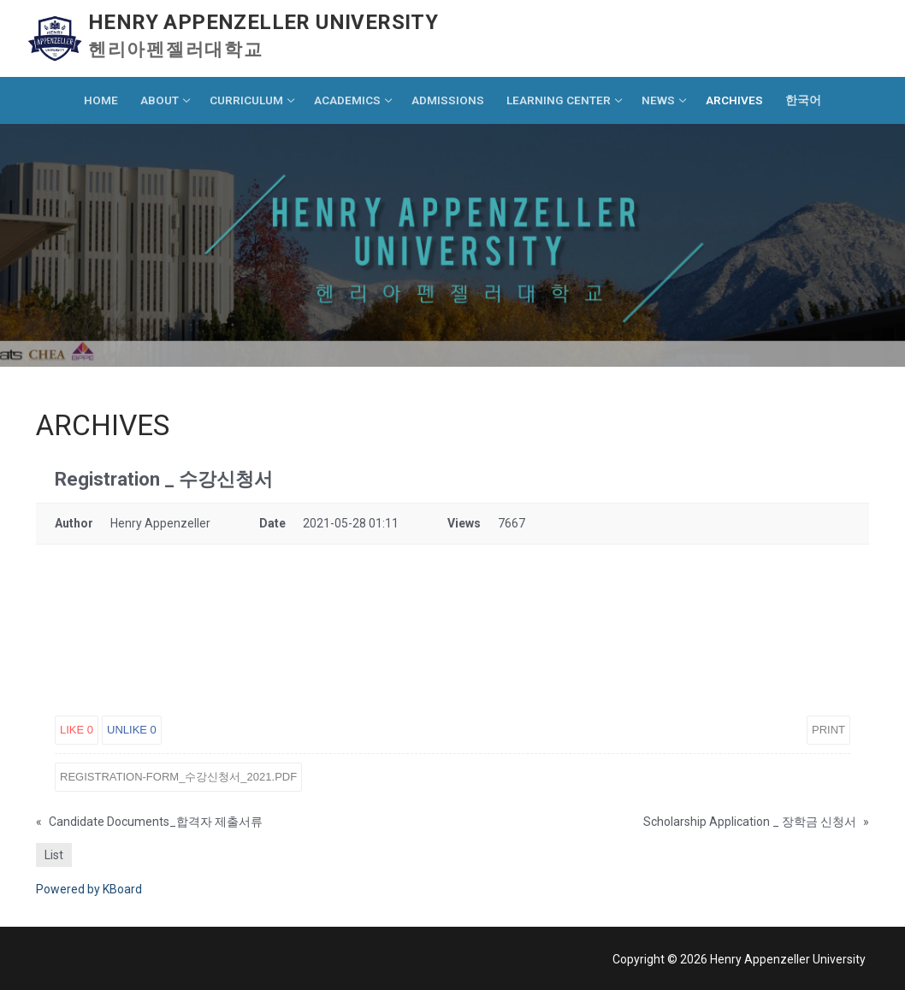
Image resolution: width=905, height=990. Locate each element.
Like (76, 729)
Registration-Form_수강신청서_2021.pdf (178, 776)
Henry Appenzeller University (263, 22)
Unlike (132, 729)
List (53, 855)
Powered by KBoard (89, 889)
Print (828, 729)
